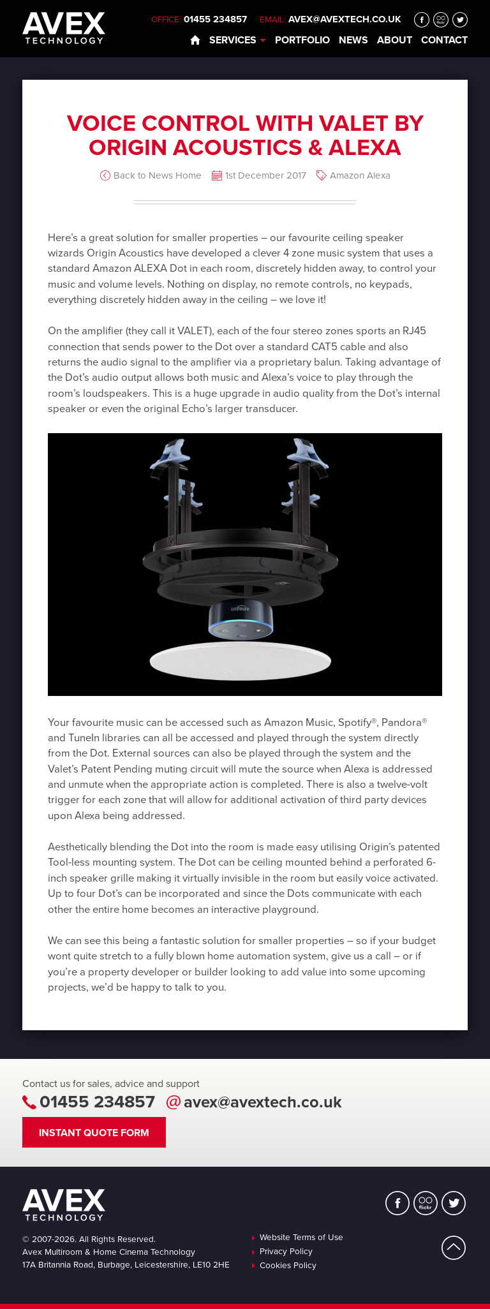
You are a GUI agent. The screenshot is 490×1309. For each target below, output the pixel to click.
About (394, 40)
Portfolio (302, 40)
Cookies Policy (288, 1266)
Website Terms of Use (301, 1238)
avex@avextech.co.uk (344, 19)
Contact (444, 40)
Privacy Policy (286, 1252)
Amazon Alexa (360, 175)
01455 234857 (97, 1102)
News (353, 40)
